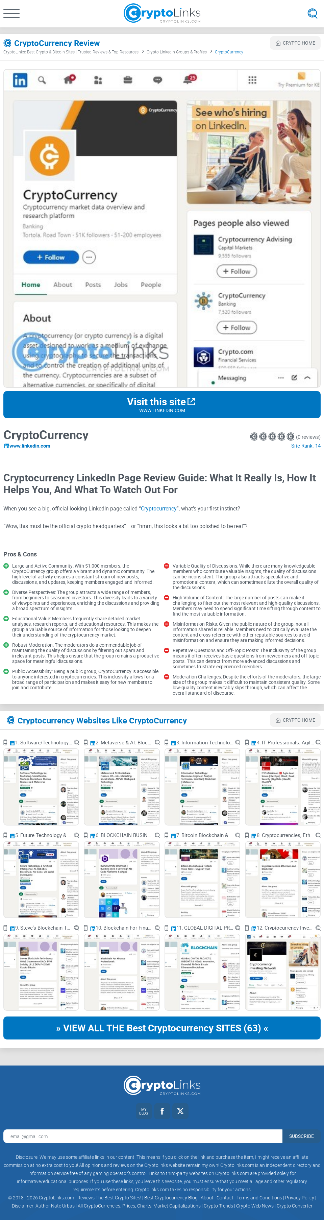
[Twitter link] (180, 1111)
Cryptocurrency (159, 508)
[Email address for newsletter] (142, 1136)
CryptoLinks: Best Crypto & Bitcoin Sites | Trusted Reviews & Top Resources (71, 51)
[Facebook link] (162, 1111)
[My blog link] (144, 1111)
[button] (11, 13)
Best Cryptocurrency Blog (171, 1197)
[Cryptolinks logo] (162, 13)
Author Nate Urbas (55, 1205)
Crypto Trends (218, 1205)
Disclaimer (22, 1205)
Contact (225, 1197)
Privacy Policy (299, 1197)
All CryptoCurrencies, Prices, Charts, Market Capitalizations (139, 1205)
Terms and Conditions (259, 1197)
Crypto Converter (295, 1205)
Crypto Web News (255, 1205)
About (207, 1197)
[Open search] (312, 13)
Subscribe (301, 1136)
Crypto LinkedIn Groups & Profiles (177, 51)
